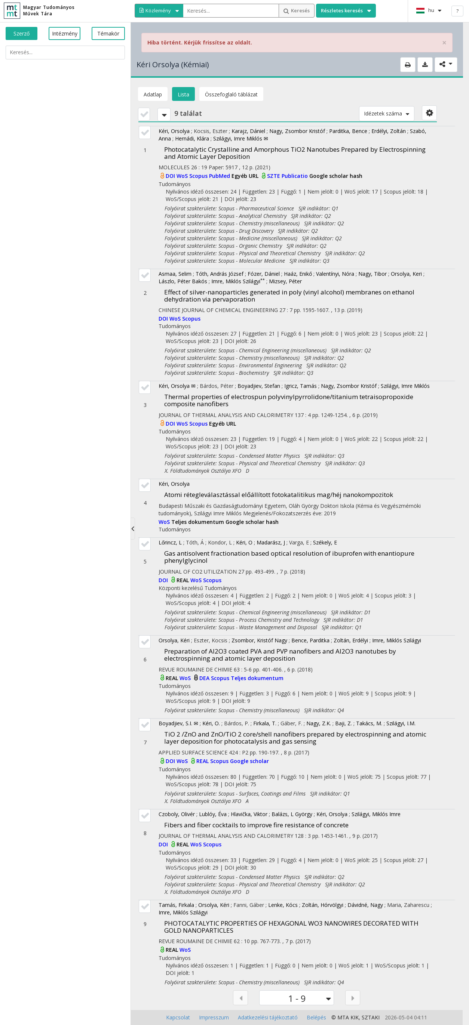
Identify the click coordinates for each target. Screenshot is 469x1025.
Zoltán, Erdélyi (351, 640)
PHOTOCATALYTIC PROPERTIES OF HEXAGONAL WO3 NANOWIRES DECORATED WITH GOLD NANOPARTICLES (291, 927)
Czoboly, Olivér (177, 814)
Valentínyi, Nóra (335, 273)
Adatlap (153, 94)
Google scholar (249, 761)
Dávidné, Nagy (365, 904)
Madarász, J (271, 542)
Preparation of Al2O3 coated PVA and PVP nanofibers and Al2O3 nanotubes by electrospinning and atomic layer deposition (280, 655)
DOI (171, 175)
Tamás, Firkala (176, 904)
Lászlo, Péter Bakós (183, 281)
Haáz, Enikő (298, 273)
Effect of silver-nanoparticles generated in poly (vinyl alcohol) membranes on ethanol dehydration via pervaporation (289, 295)
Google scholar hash (335, 175)
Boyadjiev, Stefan (258, 385)
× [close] (444, 43)
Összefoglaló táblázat (231, 94)
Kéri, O (244, 542)
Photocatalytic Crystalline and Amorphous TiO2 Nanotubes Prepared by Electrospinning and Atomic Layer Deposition (295, 153)
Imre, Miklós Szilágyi (238, 281)
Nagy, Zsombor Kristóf (297, 131)
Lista (183, 94)
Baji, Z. (343, 723)
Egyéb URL (246, 175)
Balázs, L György (292, 814)
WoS (183, 175)
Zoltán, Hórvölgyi (322, 904)
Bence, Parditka (310, 640)
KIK (354, 1017)
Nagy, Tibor (372, 273)
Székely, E (325, 542)
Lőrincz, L (170, 542)
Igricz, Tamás (300, 385)
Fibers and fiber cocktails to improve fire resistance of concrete (256, 825)
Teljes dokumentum (198, 521)
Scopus (199, 175)
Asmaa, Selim (175, 273)
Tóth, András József (219, 273)
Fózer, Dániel (264, 273)
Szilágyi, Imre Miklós (405, 385)
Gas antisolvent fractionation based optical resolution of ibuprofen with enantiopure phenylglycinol (289, 557)
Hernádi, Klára (192, 138)
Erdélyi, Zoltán (388, 131)
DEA (205, 678)
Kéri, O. (211, 723)
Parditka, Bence (348, 131)
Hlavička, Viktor (249, 814)
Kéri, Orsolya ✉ (177, 385)
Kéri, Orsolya (174, 131)
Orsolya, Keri (406, 273)
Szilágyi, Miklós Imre (376, 814)
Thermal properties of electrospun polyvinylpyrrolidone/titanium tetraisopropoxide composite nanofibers (288, 400)
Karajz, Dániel (248, 131)
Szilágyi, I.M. (401, 723)
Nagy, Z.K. (318, 723)
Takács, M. (369, 723)
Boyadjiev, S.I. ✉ (178, 723)
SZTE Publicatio (288, 175)
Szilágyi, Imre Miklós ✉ (240, 138)
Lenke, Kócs (283, 904)
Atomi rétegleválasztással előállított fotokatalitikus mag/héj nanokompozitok (278, 494)
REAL (183, 580)
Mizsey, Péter (285, 281)
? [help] (457, 10)
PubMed (220, 175)
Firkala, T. (264, 723)
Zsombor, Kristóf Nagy (259, 640)
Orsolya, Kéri (174, 640)
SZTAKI (371, 1017)
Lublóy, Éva (213, 814)
